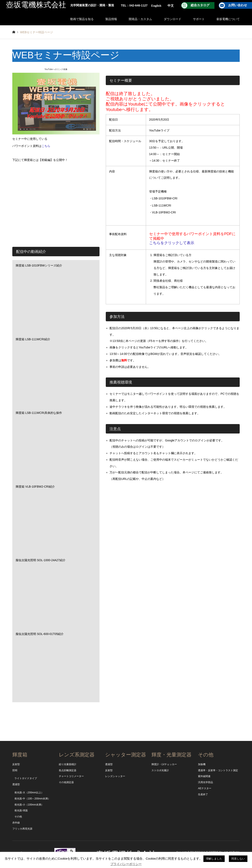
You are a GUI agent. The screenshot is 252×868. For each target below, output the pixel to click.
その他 (18, 816)
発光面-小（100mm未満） (29, 804)
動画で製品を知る (82, 19)
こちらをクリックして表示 (171, 243)
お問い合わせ (237, 5)
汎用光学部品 (205, 782)
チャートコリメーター (71, 776)
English (156, 5)
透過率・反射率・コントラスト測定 (218, 770)
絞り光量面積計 (67, 764)
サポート (199, 19)
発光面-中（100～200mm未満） (32, 798)
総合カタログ (200, 5)
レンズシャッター (115, 776)
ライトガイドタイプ (25, 778)
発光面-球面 (21, 810)
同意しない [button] (238, 858)
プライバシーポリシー (126, 864)
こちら (46, 146)
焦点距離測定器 (67, 770)
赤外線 (16, 822)
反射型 (16, 764)
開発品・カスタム (140, 19)
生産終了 (203, 794)
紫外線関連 (204, 776)
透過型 (16, 784)
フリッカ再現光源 (22, 828)
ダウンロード (172, 19)
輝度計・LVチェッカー (164, 764)
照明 (14, 770)
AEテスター (204, 788)
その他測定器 (66, 782)
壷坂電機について (228, 19)
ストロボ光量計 (160, 770)
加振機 (201, 764)
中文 (171, 5)
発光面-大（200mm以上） (29, 792)
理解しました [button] (214, 858)
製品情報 (111, 19)
